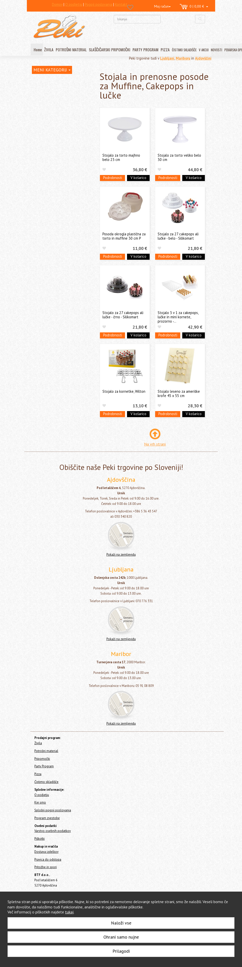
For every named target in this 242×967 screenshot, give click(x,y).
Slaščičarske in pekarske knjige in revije (63, 233)
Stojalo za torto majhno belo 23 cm (121, 157)
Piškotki (39, 839)
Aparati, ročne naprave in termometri (56, 246)
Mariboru (183, 58)
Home (41, 79)
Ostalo (42, 256)
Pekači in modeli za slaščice (58, 155)
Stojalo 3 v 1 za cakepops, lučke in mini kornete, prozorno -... (178, 317)
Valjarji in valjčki (49, 178)
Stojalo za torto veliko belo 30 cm (179, 157)
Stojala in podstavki (53, 186)
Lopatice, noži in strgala (55, 162)
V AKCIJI (204, 49)
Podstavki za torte (52, 201)
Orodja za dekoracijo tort (57, 119)
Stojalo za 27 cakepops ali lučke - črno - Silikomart (122, 314)
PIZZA (165, 50)
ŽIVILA (48, 50)
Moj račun (162, 6)
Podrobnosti (112, 177)
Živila (36, 90)
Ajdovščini (203, 58)
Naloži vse (121, 923)
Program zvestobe (47, 818)
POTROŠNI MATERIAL (71, 50)
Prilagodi (121, 951)
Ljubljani (167, 58)
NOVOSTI (216, 49)
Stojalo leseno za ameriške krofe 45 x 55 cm (179, 393)
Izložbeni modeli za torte (57, 222)
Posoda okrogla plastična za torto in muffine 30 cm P (124, 236)
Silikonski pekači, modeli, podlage (63, 126)
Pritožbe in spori (45, 867)
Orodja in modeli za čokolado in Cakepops (61, 145)
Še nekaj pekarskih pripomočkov (62, 263)
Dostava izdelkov (46, 852)
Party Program (42, 275)
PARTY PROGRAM (145, 50)
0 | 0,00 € (194, 7)
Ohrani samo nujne (121, 937)
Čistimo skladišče (45, 288)
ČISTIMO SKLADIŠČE (184, 49)
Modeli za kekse (49, 134)
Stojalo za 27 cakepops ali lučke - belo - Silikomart (178, 236)
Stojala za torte (50, 194)
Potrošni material (45, 97)
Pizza (36, 281)
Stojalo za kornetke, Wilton (123, 391)
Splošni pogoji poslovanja (52, 810)
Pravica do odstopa (47, 859)
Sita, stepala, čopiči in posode (60, 170)
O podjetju (41, 795)
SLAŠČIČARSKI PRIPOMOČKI (109, 50)
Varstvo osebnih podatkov (52, 831)
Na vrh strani (155, 444)
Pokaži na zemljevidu (121, 554)
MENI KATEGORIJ (52, 70)
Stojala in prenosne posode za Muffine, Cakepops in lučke (65, 212)
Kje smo (40, 802)
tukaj (69, 911)
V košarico (138, 177)
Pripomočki (42, 105)
